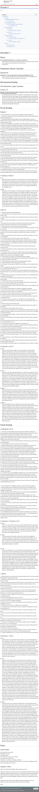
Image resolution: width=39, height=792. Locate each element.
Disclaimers (22, 790)
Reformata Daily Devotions (8, 2)
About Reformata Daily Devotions (13, 790)
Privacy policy (3, 790)
